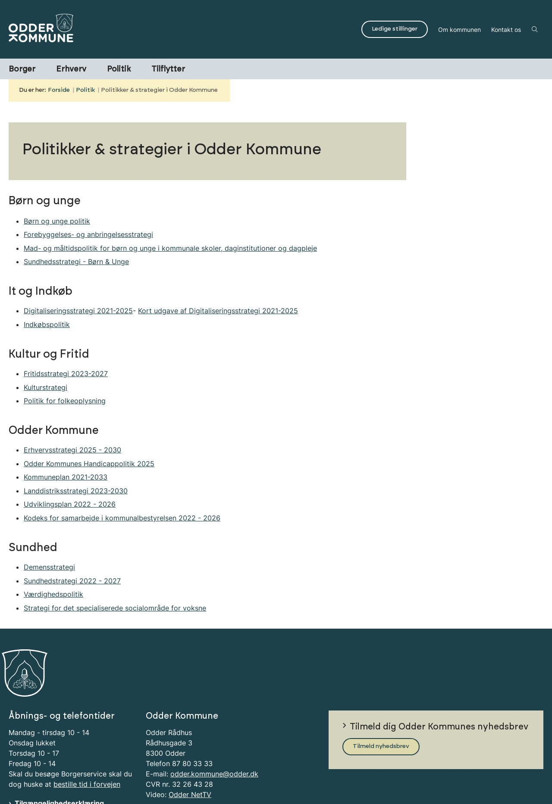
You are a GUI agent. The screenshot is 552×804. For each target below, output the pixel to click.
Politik (119, 69)
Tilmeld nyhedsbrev (381, 709)
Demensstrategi (49, 567)
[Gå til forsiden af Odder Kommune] (182, 29)
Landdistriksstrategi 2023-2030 (76, 490)
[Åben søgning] (534, 29)
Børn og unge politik (57, 221)
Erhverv (71, 69)
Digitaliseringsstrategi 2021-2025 (78, 310)
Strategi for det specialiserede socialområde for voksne (115, 608)
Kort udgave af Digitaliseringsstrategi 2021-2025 (218, 310)
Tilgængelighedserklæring (59, 766)
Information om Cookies (55, 776)
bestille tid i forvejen (86, 747)
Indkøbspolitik (47, 324)
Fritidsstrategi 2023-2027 (66, 373)
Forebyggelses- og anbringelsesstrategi (88, 234)
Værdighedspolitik (53, 594)
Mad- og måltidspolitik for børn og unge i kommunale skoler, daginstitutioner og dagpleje (170, 248)
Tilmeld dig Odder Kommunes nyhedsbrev (439, 689)
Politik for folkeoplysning (65, 400)
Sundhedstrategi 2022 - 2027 (72, 581)
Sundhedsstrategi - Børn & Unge (76, 261)
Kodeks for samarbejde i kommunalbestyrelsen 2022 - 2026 (122, 518)
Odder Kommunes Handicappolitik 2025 (89, 463)
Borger (22, 69)
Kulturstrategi (45, 387)
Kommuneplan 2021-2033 (65, 477)
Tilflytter (168, 69)
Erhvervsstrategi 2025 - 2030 (72, 450)
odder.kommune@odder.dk (214, 736)
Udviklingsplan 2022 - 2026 (70, 504)
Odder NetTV (190, 757)
